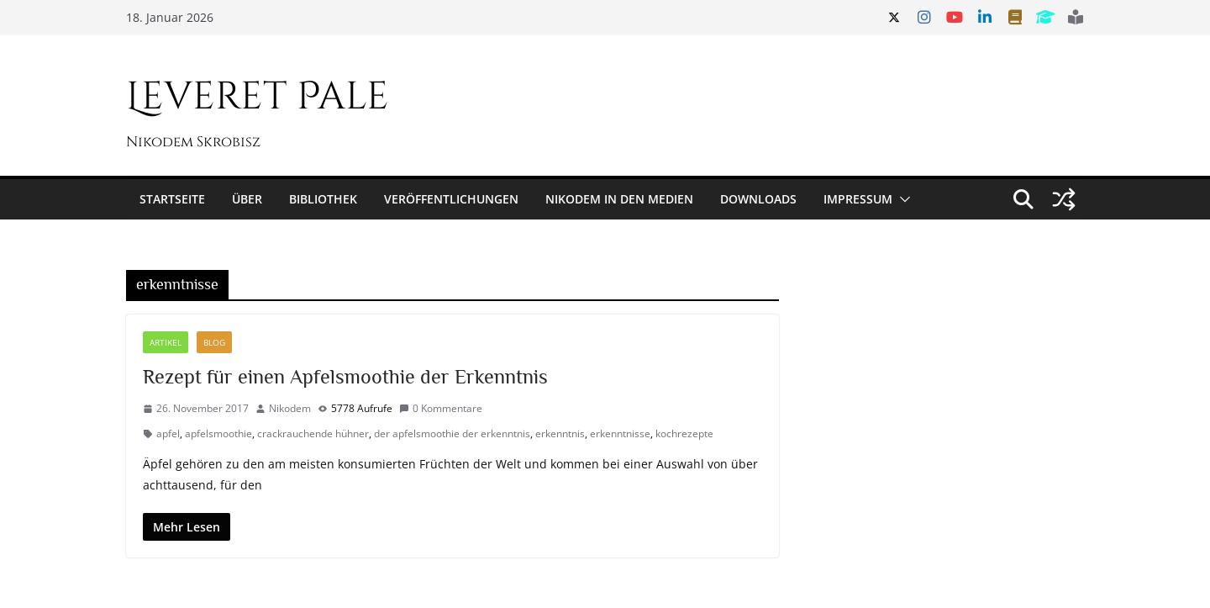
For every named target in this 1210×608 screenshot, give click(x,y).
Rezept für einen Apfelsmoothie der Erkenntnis (345, 376)
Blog (214, 342)
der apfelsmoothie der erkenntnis (452, 433)
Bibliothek (323, 199)
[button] (901, 199)
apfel (168, 433)
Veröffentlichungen (451, 199)
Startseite (172, 199)
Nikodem (290, 408)
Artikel (166, 342)
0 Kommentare (440, 408)
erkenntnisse (620, 433)
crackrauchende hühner (313, 433)
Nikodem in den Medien (619, 199)
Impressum (857, 199)
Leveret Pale (257, 97)
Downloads (758, 199)
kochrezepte (684, 433)
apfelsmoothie (218, 433)
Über (247, 199)
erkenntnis (560, 433)
